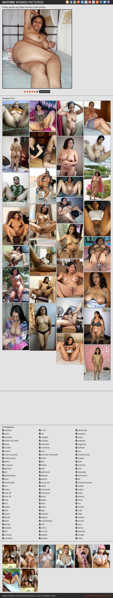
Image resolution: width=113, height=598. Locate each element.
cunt (42, 451)
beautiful (7, 437)
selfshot (80, 448)
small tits (80, 465)
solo (78, 469)
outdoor (80, 517)
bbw (5, 510)
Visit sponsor (45, 92)
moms (43, 528)
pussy (79, 437)
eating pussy (9, 458)
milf (41, 524)
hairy (5, 479)
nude (79, 510)
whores (80, 496)
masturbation (46, 521)
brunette (7, 535)
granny (43, 479)
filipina (43, 465)
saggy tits (81, 444)
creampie (44, 444)
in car (42, 430)
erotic (42, 458)
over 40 (6, 496)
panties (43, 538)
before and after (10, 441)
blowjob (6, 528)
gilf (4, 472)
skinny (79, 528)
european (7, 465)
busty (5, 444)
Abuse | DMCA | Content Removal (15, 596)
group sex (44, 482)
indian (6, 489)
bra (4, 531)
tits (78, 479)
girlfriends (44, 472)
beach (6, 514)
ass (4, 503)
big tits (6, 517)
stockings (81, 472)
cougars (43, 437)
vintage (80, 535)
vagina (80, 489)
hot (4, 486)
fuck (42, 469)
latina (42, 507)
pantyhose (81, 430)
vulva (79, 493)
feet (41, 462)
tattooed (80, 531)
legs (42, 510)
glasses (43, 476)
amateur (7, 430)
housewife (44, 489)
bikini (5, 521)
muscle (43, 531)
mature (80, 507)
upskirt (80, 486)
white (79, 538)
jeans (42, 496)
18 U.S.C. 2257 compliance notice (42, 596)
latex (42, 503)
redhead (80, 441)
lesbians (43, 514)
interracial (44, 493)
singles (80, 458)
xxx (78, 503)
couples (43, 441)
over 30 (6, 493)
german (6, 469)
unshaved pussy (84, 482)
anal (5, 500)
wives (79, 500)
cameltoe (7, 538)
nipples (43, 535)
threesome (81, 476)
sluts (79, 462)
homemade (8, 482)
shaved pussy (83, 455)
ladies (42, 500)
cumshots (44, 448)
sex (78, 451)
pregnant (81, 434)
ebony (6, 462)
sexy (79, 524)
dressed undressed (48, 455)
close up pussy (10, 455)
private (80, 521)
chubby (6, 448)
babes (6, 507)
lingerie (43, 517)
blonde (6, 524)
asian (5, 434)
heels (42, 486)
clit (41, 434)
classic (6, 451)
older (79, 514)
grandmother (9, 476)
